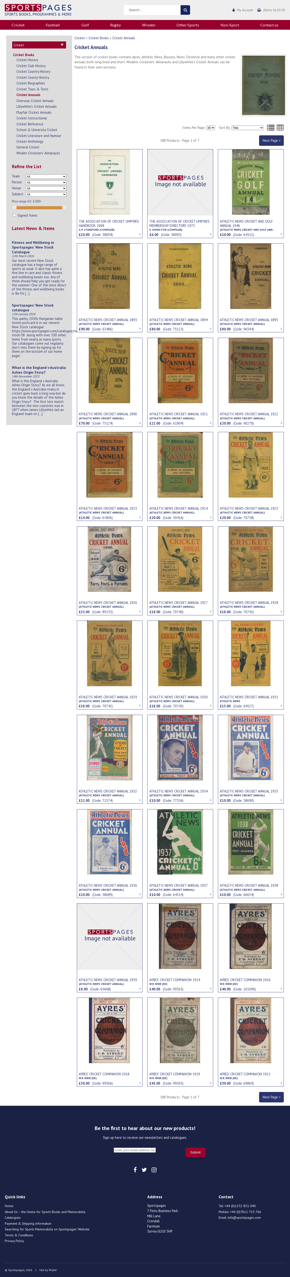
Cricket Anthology (29, 141)
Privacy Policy (14, 1241)
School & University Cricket (36, 129)
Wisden (148, 25)
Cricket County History (32, 77)
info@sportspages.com (244, 1217)
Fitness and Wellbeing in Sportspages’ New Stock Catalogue (33, 247)
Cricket (18, 25)
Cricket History (27, 60)
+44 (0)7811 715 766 (245, 1212)
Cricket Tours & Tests (32, 89)
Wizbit (53, 1270)
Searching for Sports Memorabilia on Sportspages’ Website (47, 1229)
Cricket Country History (33, 71)
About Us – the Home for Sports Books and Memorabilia (45, 1212)
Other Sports (188, 25)
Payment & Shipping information (28, 1223)
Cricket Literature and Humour (38, 135)
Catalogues (13, 1217)
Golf (85, 25)
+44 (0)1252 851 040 (240, 1206)
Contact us (269, 25)
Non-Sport (230, 25)
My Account (245, 10)
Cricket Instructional (31, 118)
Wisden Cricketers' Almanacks (38, 153)
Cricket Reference (29, 124)
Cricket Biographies (30, 83)
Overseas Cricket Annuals (35, 100)
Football (53, 25)
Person (17, 182)
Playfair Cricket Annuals (33, 112)
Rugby (115, 25)
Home (9, 1206)
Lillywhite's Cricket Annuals (36, 106)
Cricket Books (23, 55)
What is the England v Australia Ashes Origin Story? (39, 370)
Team (16, 176)
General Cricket (27, 147)
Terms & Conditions (19, 1235)
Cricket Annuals (28, 95)
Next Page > (271, 140)
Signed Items (25, 215)
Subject (17, 194)
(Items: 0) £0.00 (274, 10)
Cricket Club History (31, 66)
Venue (16, 188)
